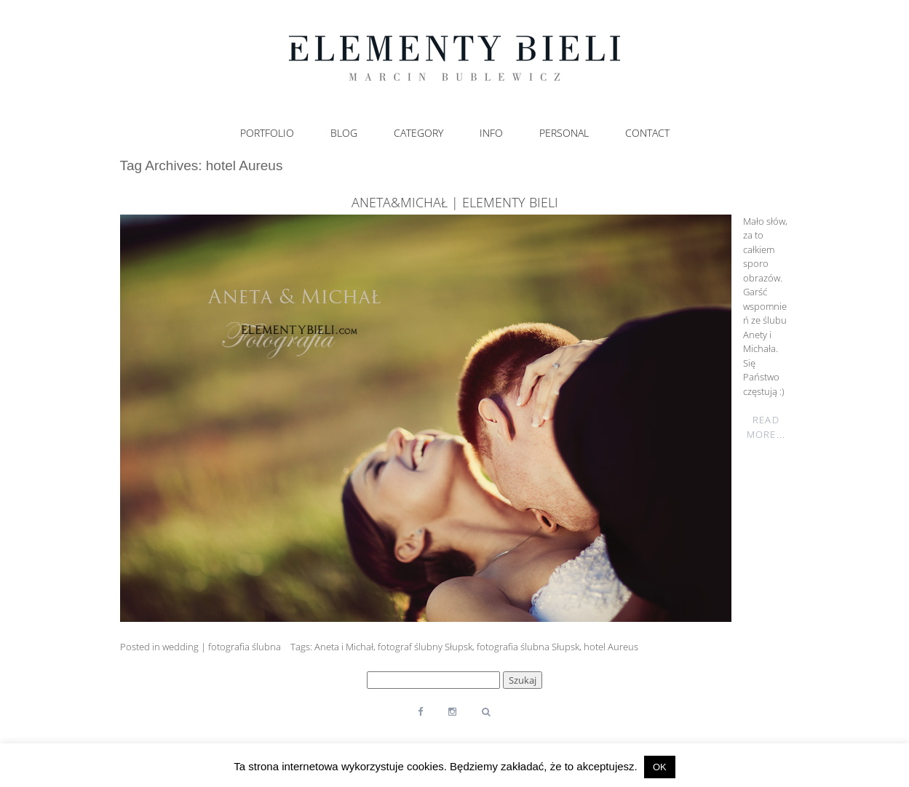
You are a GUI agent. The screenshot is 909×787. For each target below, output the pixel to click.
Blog (343, 133)
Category (418, 133)
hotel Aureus (611, 646)
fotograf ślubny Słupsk (425, 646)
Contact (647, 133)
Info (491, 133)
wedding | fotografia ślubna (221, 646)
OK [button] (660, 767)
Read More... (766, 427)
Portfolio (267, 133)
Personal (564, 133)
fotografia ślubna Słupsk (528, 646)
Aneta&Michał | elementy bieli (455, 202)
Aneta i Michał (343, 646)
